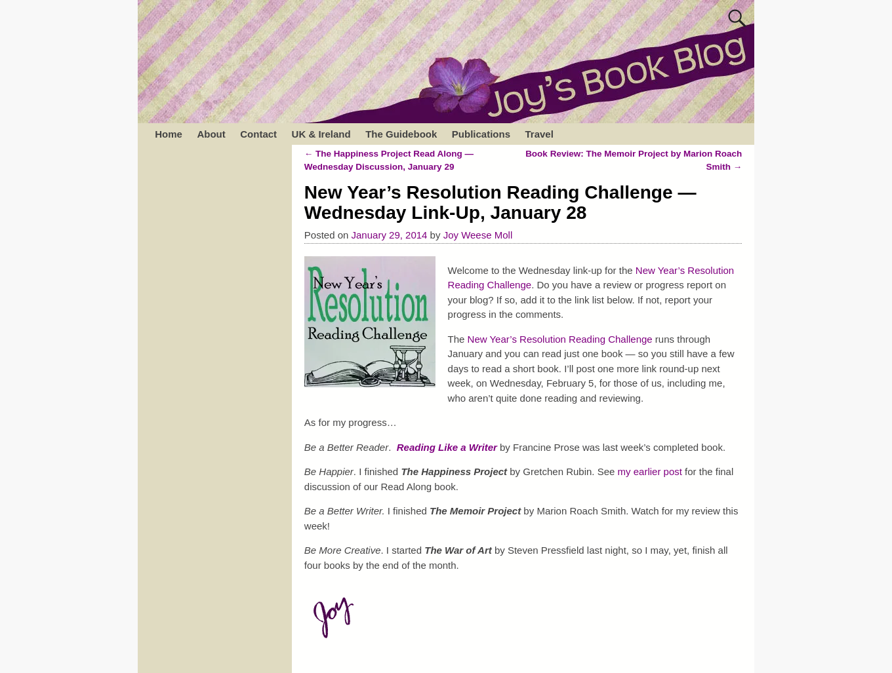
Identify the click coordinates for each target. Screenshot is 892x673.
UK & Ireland (321, 134)
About (211, 134)
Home (168, 134)
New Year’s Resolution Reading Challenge (560, 339)
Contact (258, 134)
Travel (539, 134)
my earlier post (650, 471)
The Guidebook (401, 134)
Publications (481, 134)
